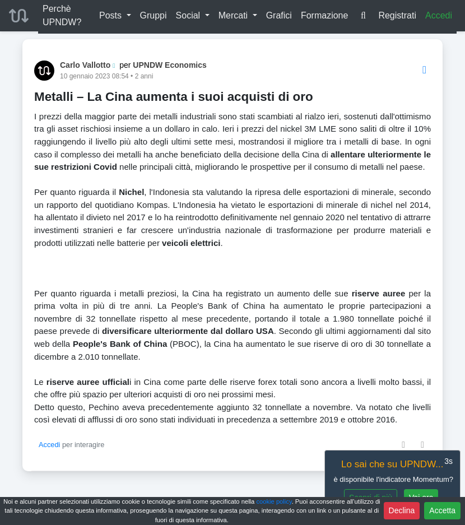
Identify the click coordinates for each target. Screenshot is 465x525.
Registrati (397, 15)
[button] (115, 15)
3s (448, 461)
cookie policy (273, 501)
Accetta (442, 510)
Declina (402, 510)
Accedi (438, 15)
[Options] (424, 70)
